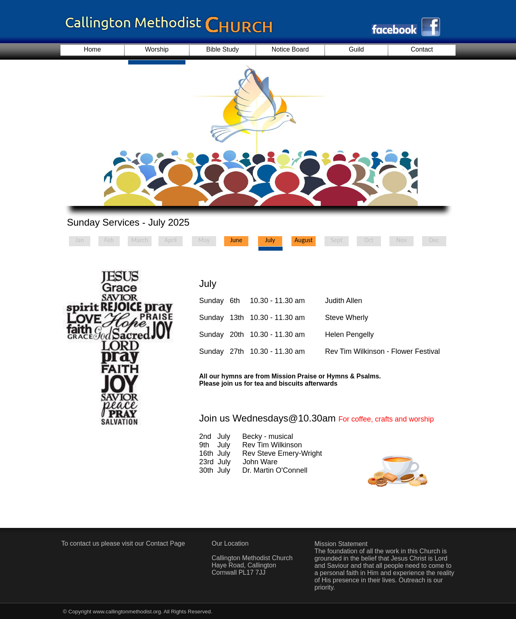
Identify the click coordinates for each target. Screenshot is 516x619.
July (270, 240)
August (303, 240)
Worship (157, 49)
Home (92, 49)
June (236, 240)
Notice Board (290, 49)
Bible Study (222, 49)
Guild (356, 49)
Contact (422, 49)
